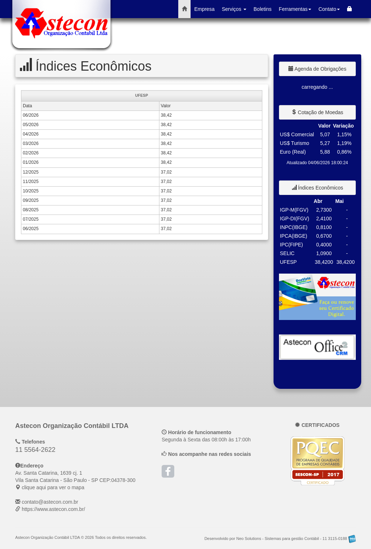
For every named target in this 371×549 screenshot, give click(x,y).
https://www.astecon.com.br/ (53, 509)
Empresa (204, 9)
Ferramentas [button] (295, 9)
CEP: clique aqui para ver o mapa (75, 480)
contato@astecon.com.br (50, 502)
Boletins (263, 9)
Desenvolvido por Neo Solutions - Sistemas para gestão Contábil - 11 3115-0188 (280, 538)
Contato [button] (329, 9)
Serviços (234, 9)
